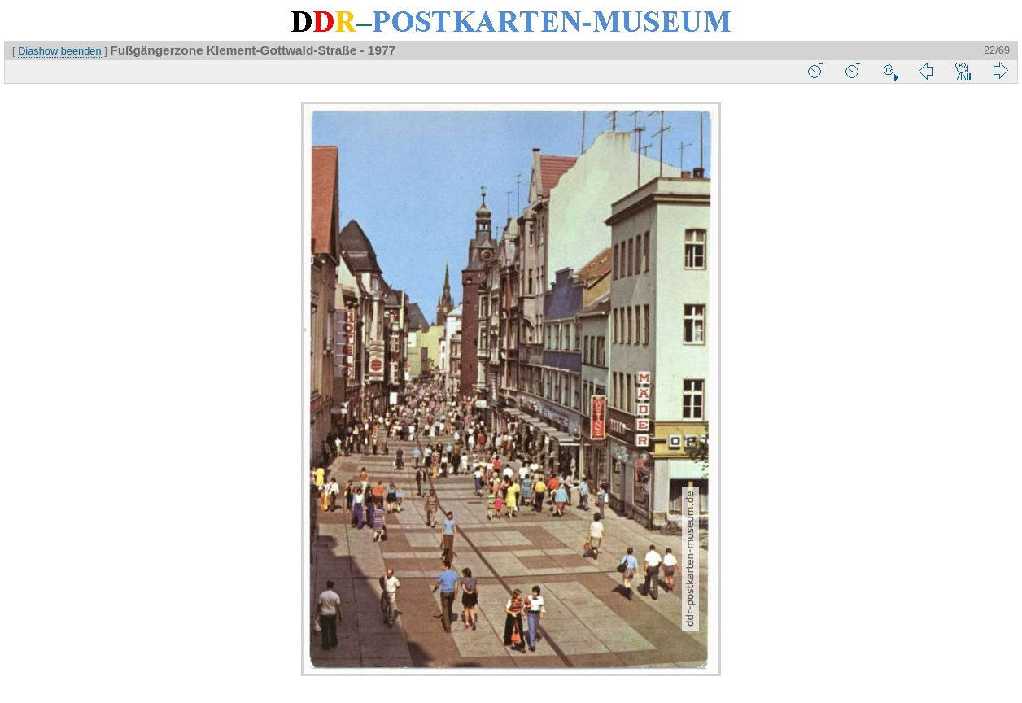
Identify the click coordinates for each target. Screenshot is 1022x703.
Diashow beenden (59, 51)
